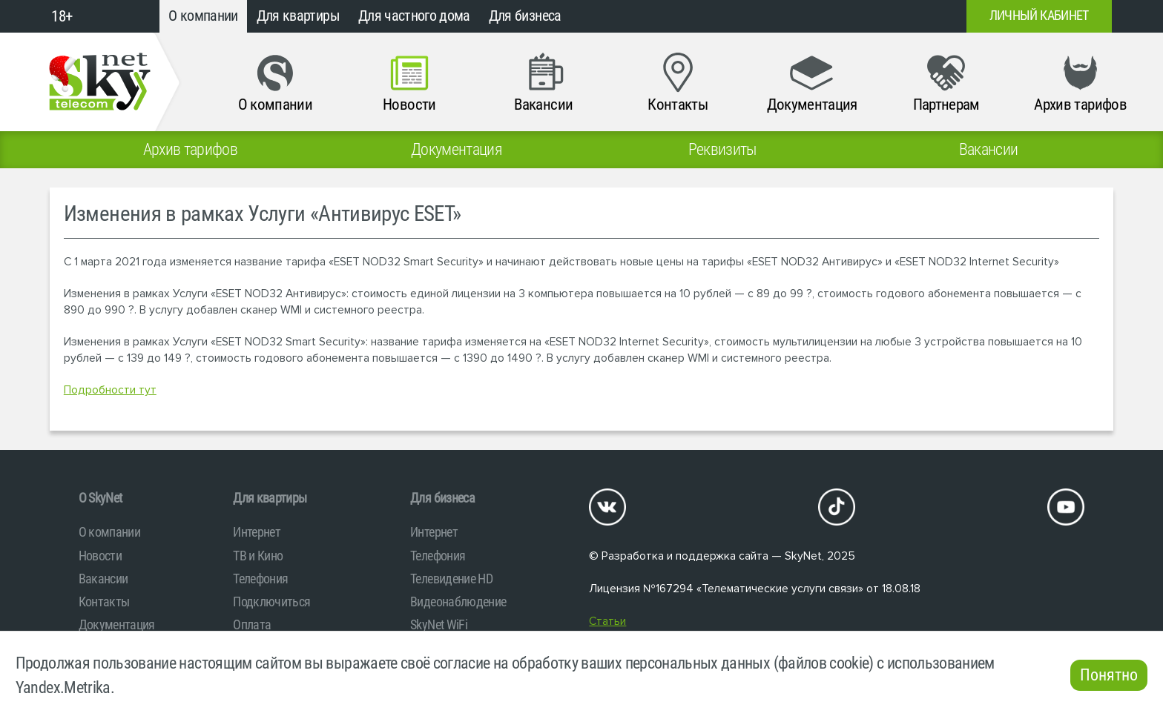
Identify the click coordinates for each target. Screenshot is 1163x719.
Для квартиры (298, 15)
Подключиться (271, 601)
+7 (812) (835, 16)
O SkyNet (100, 498)
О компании (203, 15)
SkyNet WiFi (438, 624)
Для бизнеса (525, 15)
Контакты (104, 601)
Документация (117, 624)
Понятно (1109, 675)
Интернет (256, 532)
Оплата (252, 624)
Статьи (607, 621)
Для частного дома (414, 15)
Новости (100, 555)
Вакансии (103, 578)
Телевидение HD (451, 578)
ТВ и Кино (258, 555)
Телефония (260, 578)
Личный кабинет (1039, 15)
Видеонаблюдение (458, 601)
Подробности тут (110, 390)
